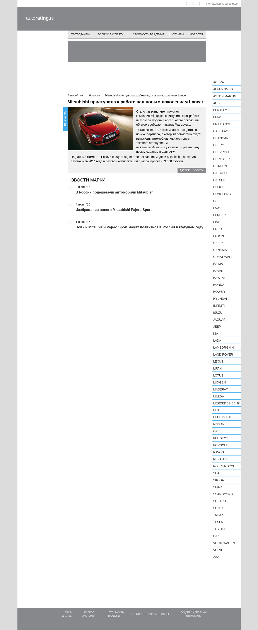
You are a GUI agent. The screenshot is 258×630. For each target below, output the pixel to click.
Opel (217, 431)
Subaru (219, 501)
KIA (215, 333)
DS (215, 201)
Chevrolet (222, 152)
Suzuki (218, 508)
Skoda (218, 480)
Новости (196, 34)
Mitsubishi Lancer (179, 157)
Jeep (217, 326)
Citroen (220, 166)
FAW (216, 208)
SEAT (217, 473)
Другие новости (191, 170)
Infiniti (219, 305)
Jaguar (219, 319)
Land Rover (223, 354)
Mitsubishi (157, 116)
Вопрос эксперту (110, 34)
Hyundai (220, 298)
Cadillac (220, 131)
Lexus (218, 361)
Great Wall (222, 257)
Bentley (220, 110)
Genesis (220, 250)
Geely (218, 243)
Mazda (218, 396)
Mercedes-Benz (226, 403)
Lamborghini (224, 347)
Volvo (218, 550)
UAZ (216, 536)
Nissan (219, 424)
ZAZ (216, 557)
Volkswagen (224, 543)
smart (218, 487)
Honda (218, 284)
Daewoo (220, 173)
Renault (220, 459)
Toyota (219, 529)
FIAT (216, 222)
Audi (216, 103)
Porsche (220, 445)
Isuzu (217, 312)
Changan (221, 138)
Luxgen (219, 382)
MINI (216, 410)
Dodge (218, 187)
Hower (219, 291)
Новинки (165, 614)
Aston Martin (224, 96)
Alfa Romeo (223, 89)
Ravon (218, 452)
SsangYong (223, 494)
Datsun (219, 180)
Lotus (218, 375)
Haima (218, 263)
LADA (217, 340)
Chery (218, 145)
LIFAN (217, 368)
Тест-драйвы (80, 34)
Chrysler (221, 159)
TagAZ (218, 515)
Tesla (218, 522)
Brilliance (222, 124)
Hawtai (219, 277)
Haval (218, 270)
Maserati (221, 389)
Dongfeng (222, 194)
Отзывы (178, 34)
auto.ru (40, 18)
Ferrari (220, 215)
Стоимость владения (148, 34)
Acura (218, 82)
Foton (218, 236)
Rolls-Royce (224, 466)
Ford (217, 229)
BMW (217, 117)
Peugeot (220, 438)
